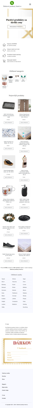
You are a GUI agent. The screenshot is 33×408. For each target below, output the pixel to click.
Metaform (14, 304)
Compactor (15, 301)
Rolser (13, 287)
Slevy (3, 379)
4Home (14, 279)
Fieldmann (14, 293)
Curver (24, 284)
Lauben (3, 304)
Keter (3, 293)
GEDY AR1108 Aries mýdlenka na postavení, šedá (8, 116)
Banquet (4, 287)
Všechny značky (6, 373)
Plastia (24, 298)
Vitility (3, 307)
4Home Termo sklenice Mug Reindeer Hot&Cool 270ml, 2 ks (8, 201)
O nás (3, 395)
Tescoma (14, 281)
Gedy (24, 301)
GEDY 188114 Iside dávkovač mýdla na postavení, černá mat (24, 201)
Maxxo (24, 290)
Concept (14, 295)
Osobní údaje (5, 390)
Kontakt (4, 398)
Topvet (3, 279)
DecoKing (25, 307)
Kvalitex (3, 298)
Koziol (13, 284)
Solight (3, 301)
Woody (24, 295)
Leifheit (14, 298)
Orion (24, 281)
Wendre (14, 290)
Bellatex (25, 287)
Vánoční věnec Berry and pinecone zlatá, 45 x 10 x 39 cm (9, 228)
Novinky (4, 376)
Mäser (3, 295)
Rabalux (25, 293)
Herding (25, 304)
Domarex (4, 290)
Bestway (4, 284)
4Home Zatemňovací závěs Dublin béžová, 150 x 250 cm (24, 116)
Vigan (24, 279)
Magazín (4, 384)
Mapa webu (5, 387)
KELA (3, 281)
